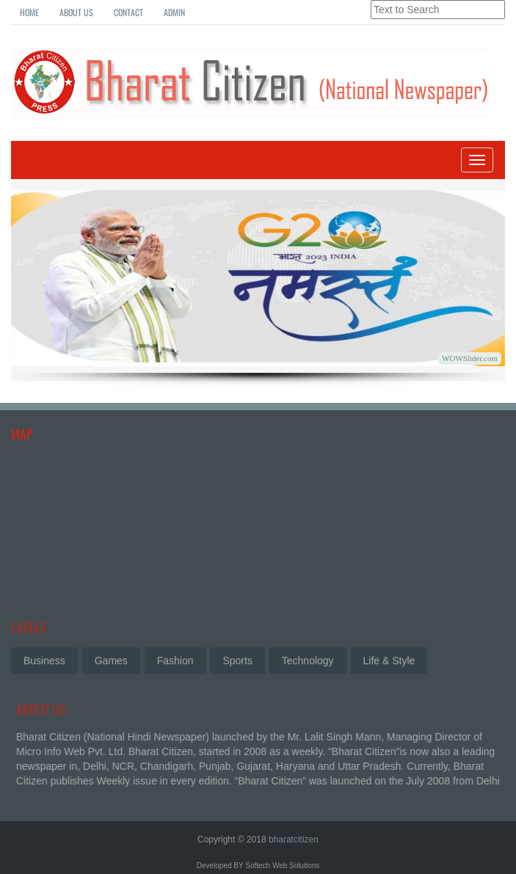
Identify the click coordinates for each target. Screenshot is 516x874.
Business (44, 659)
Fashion (175, 659)
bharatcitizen (294, 839)
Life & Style (389, 659)
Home (29, 12)
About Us (76, 12)
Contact (128, 12)
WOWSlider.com (470, 358)
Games (111, 659)
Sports (237, 659)
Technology (308, 659)
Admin (174, 12)
